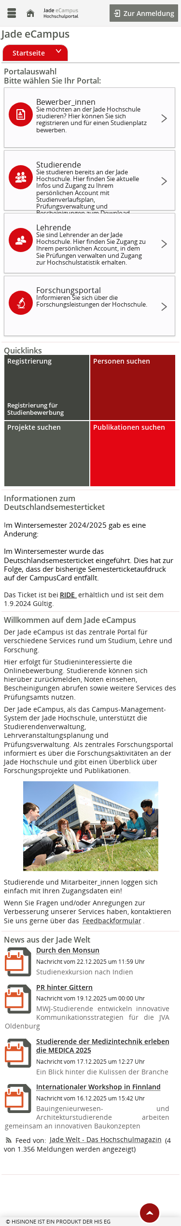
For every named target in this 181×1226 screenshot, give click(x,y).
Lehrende (92, 244)
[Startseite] (30, 13)
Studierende (92, 184)
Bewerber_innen (92, 115)
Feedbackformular (112, 920)
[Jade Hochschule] (61, 13)
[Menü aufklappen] (11, 13)
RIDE (68, 594)
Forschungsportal (92, 297)
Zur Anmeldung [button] (148, 13)
